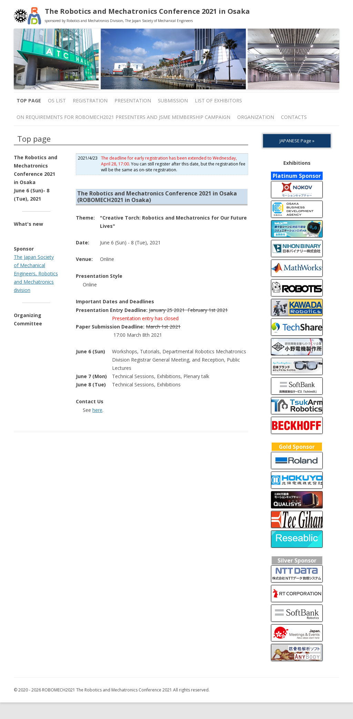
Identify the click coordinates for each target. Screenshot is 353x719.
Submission (173, 100)
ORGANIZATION (255, 117)
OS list (57, 100)
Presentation (132, 100)
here (97, 410)
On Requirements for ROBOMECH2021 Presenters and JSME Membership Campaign (123, 117)
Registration (90, 100)
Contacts (294, 117)
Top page (29, 100)
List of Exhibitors (218, 100)
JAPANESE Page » (297, 141)
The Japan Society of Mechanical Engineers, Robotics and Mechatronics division (36, 273)
